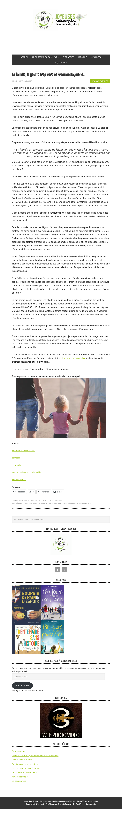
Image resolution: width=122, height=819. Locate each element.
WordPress (80, 814)
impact (44, 514)
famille (36, 514)
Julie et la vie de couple (36, 511)
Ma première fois (20, 787)
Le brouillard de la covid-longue (26, 778)
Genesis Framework (66, 814)
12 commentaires (100, 91)
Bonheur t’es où (20, 490)
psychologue (60, 514)
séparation (72, 514)
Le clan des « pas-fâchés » (24, 782)
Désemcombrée (19, 761)
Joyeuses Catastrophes (61, 20)
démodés (16, 468)
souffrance (85, 514)
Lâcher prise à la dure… (23, 770)
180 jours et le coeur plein (25, 460)
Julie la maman (55, 511)
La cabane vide (19, 791)
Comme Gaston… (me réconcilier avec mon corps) (35, 765)
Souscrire (22, 695)
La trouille (17, 475)
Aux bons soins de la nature (25, 774)
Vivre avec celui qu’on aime (74, 368)
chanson (28, 514)
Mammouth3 (93, 811)
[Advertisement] (63, 42)
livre (50, 514)
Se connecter (91, 814)
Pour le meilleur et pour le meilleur (29, 482)
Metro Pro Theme (48, 814)
